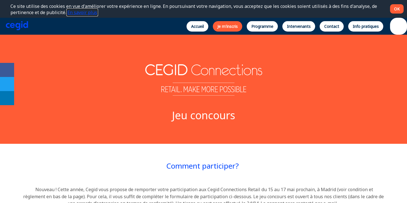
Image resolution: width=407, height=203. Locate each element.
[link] (7, 70)
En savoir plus (82, 12)
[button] (197, 26)
